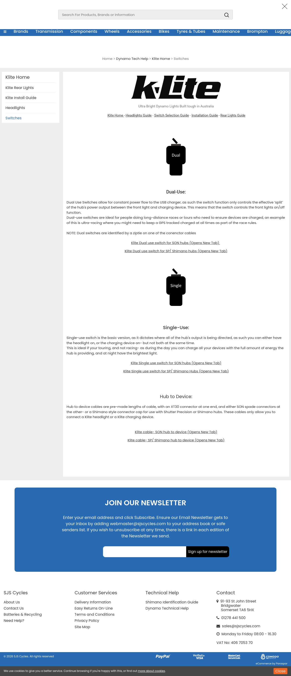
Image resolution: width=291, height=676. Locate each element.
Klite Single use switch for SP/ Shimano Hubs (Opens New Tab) (176, 371)
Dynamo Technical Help (167, 608)
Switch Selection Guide (171, 115)
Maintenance (226, 31)
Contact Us (14, 608)
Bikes (164, 31)
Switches (13, 118)
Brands (21, 31)
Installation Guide (204, 115)
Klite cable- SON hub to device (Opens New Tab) (176, 431)
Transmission (49, 31)
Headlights (15, 107)
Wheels (112, 31)
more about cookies (151, 671)
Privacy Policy (87, 620)
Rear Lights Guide (233, 115)
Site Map (82, 627)
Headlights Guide (139, 115)
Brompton (257, 31)
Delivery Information (93, 602)
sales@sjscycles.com (241, 626)
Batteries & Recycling (23, 614)
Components (83, 31)
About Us (12, 602)
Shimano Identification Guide (172, 602)
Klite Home (116, 115)
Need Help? (14, 620)
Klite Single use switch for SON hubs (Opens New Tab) (176, 363)
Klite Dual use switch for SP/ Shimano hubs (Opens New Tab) (176, 251)
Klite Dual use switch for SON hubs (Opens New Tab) (175, 242)
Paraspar (281, 663)
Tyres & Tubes (191, 31)
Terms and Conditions (95, 614)
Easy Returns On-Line (94, 608)
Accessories (139, 31)
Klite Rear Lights (19, 87)
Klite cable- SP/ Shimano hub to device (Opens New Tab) (176, 440)
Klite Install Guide (20, 97)
